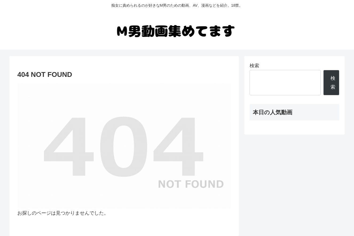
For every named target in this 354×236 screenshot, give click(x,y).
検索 (254, 65)
